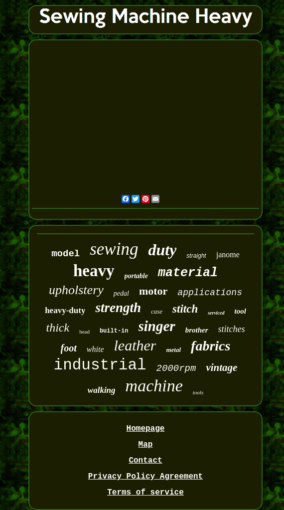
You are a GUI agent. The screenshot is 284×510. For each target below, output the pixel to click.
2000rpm (176, 368)
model (65, 253)
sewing (114, 249)
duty (162, 250)
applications (209, 293)
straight (196, 255)
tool (240, 311)
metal (173, 349)
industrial (100, 365)
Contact (145, 460)
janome (228, 254)
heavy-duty (65, 310)
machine (154, 385)
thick (58, 327)
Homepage (146, 428)
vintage (221, 367)
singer (157, 326)
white (95, 349)
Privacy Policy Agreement (145, 476)
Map (146, 444)
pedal (121, 293)
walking (102, 390)
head (84, 332)
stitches (231, 329)
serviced (216, 313)
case (156, 311)
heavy (94, 271)
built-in (114, 331)
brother (196, 330)
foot (69, 347)
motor (153, 291)
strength (118, 307)
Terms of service (145, 492)
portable (136, 276)
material (188, 273)
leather (135, 345)
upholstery (76, 290)
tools (198, 392)
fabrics (210, 345)
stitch (185, 309)
